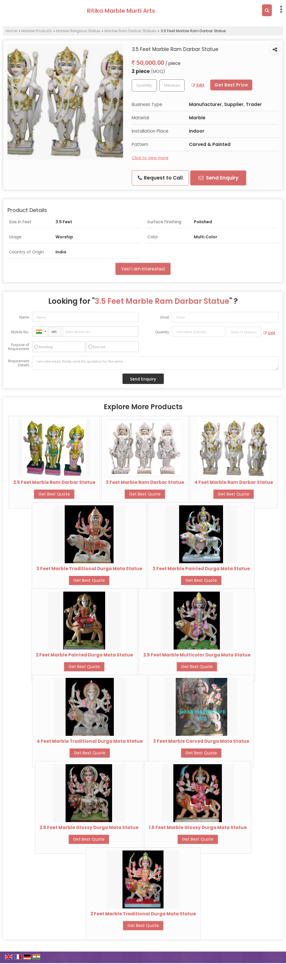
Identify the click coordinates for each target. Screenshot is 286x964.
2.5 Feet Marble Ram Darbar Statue (54, 482)
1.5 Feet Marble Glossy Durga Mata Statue (198, 827)
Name (24, 317)
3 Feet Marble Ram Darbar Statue (145, 482)
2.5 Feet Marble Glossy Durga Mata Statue (89, 827)
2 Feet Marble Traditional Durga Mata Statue (143, 914)
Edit (198, 85)
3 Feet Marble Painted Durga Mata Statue (201, 569)
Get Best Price (231, 85)
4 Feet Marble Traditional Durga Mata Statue (90, 741)
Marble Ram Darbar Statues (131, 30)
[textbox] (172, 85)
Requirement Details (18, 363)
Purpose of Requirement (18, 347)
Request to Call (160, 177)
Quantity (162, 332)
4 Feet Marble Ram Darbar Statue (233, 482)
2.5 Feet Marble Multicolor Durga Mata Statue (196, 655)
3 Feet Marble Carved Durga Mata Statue (201, 741)
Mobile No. (20, 332)
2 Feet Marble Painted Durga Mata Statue (84, 655)
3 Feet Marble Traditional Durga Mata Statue (89, 569)
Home (11, 30)
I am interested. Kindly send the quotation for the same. (155, 363)
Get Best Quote (54, 494)
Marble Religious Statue (78, 30)
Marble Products (36, 30)
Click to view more (150, 158)
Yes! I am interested (143, 269)
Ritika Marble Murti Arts (121, 11)
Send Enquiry (218, 177)
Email (164, 317)
